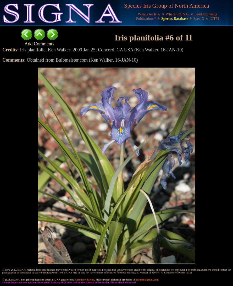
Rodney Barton (85, 279)
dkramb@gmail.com (147, 279)
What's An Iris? (150, 14)
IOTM (214, 19)
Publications (146, 19)
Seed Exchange (206, 14)
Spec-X (199, 19)
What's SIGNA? (178, 14)
